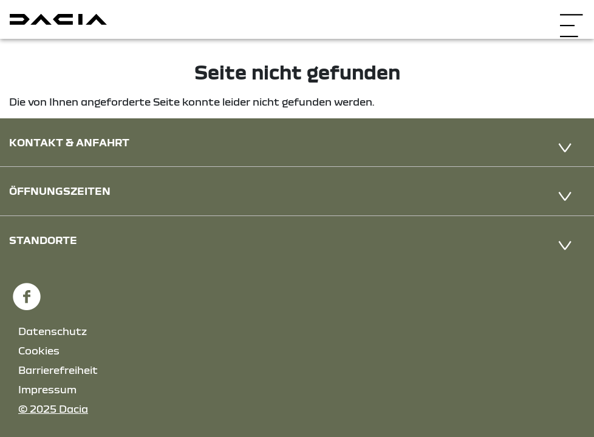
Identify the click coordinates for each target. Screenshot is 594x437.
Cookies (39, 350)
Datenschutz (52, 331)
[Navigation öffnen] (571, 18)
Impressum (47, 389)
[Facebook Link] (27, 291)
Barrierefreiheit (58, 370)
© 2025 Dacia (53, 409)
